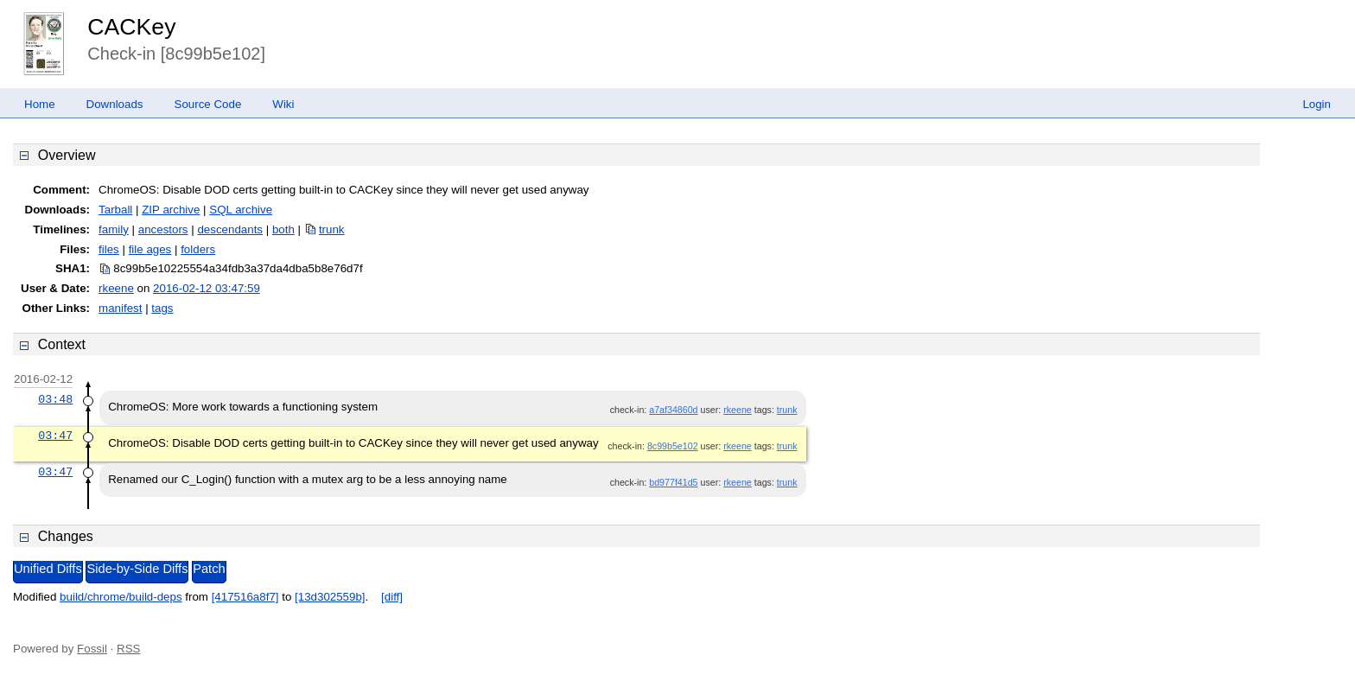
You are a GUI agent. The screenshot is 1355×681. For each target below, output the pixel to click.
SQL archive (240, 209)
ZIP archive (171, 209)
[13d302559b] (330, 596)
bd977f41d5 (673, 482)
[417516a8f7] (245, 596)
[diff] (392, 596)
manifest (120, 308)
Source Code (208, 104)
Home (39, 104)
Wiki (283, 104)
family (114, 229)
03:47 (55, 435)
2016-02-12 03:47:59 (206, 288)
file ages (150, 249)
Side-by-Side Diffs (137, 569)
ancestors (163, 229)
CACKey (131, 27)
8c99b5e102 (672, 446)
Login (1316, 104)
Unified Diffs (48, 569)
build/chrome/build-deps (121, 596)
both (283, 229)
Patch (209, 569)
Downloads (114, 104)
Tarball (115, 209)
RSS (128, 648)
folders (198, 249)
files (109, 249)
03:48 (55, 399)
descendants (230, 229)
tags (162, 308)
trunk (332, 229)
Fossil (92, 648)
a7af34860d (673, 409)
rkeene (116, 288)
